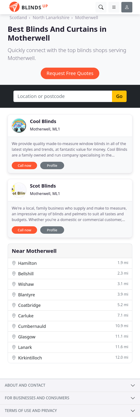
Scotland (18, 17)
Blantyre (70, 295)
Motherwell (86, 17)
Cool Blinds (43, 121)
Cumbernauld (70, 326)
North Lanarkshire (51, 17)
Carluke (70, 316)
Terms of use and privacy (31, 410)
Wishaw (70, 284)
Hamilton (70, 263)
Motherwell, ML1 (45, 129)
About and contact (25, 385)
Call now (24, 165)
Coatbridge (70, 305)
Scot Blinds (43, 186)
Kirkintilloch (70, 358)
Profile (52, 165)
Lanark (70, 347)
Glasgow (70, 337)
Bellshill (70, 273)
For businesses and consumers (37, 398)
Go (119, 96)
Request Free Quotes (70, 73)
